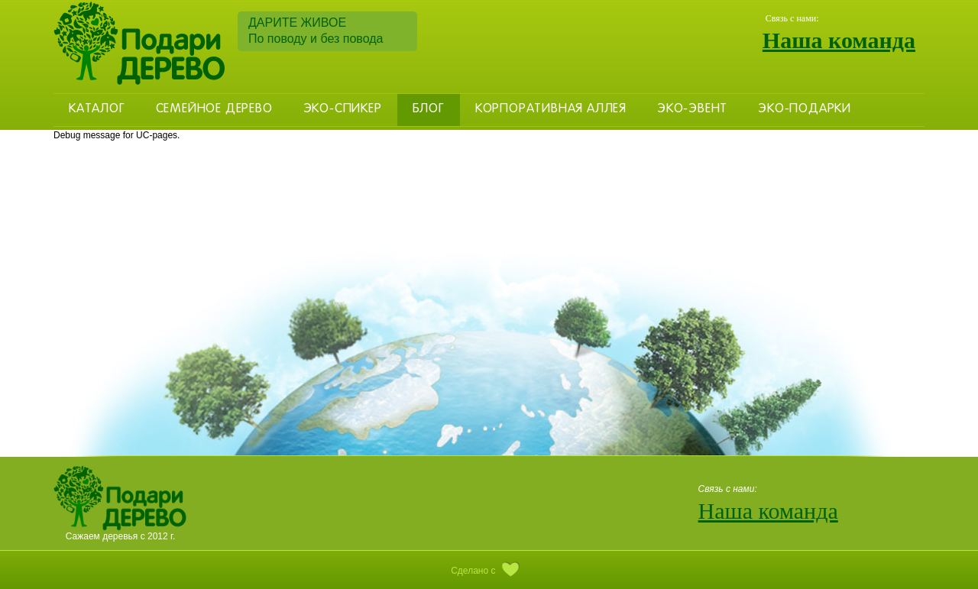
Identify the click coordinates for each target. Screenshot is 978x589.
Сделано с (489, 570)
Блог (429, 109)
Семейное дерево (214, 109)
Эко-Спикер (342, 109)
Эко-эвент (692, 109)
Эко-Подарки (804, 109)
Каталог (97, 109)
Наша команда (839, 40)
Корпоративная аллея (551, 109)
